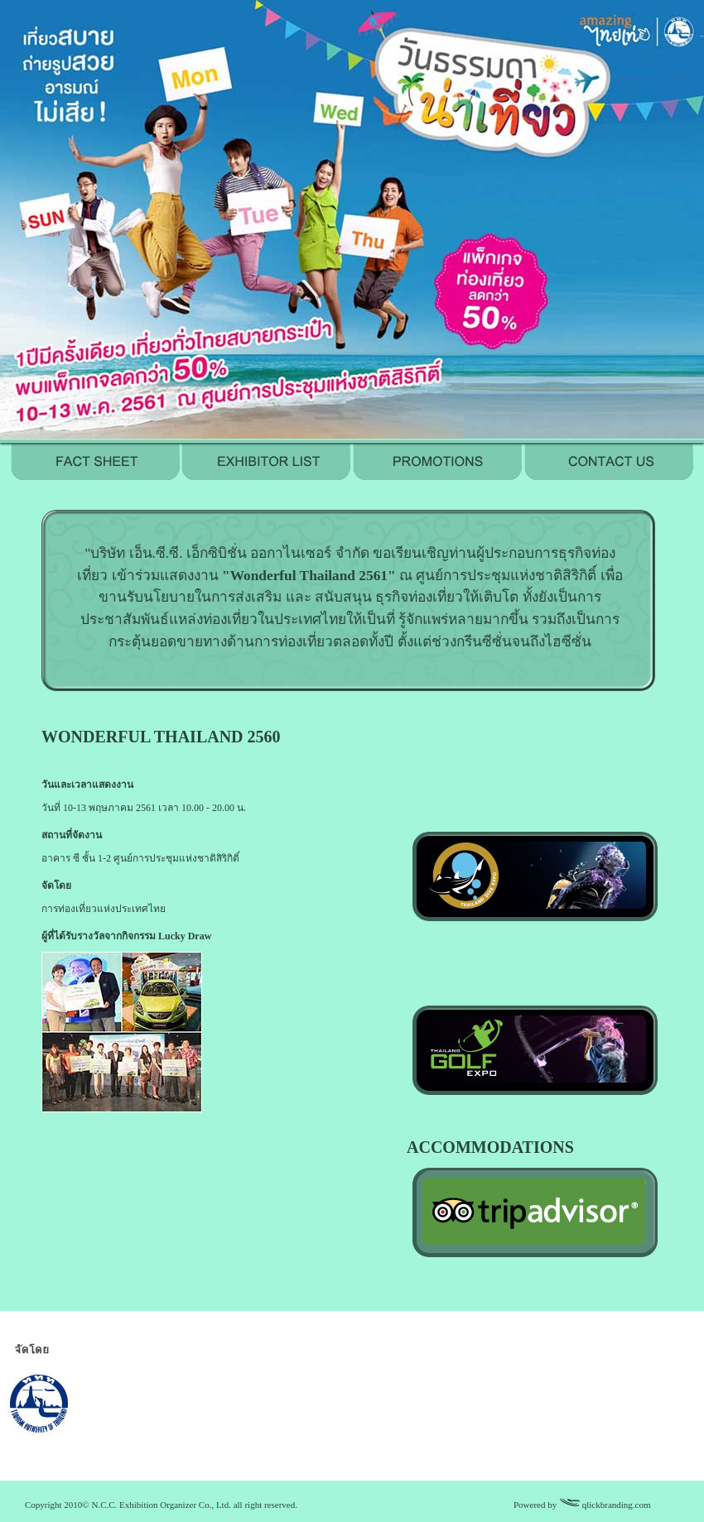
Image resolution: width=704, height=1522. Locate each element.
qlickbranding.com (616, 1505)
